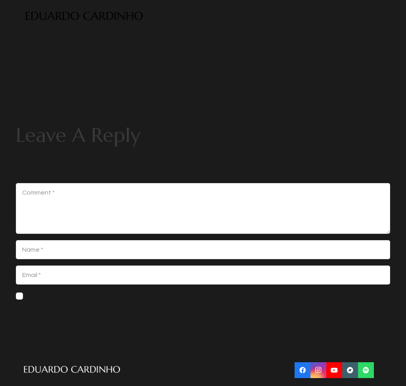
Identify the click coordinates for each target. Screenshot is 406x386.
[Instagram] (318, 370)
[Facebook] (302, 370)
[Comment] (203, 208)
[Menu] (383, 16)
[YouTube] (334, 370)
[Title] (350, 370)
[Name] (203, 249)
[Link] (84, 16)
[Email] (203, 275)
